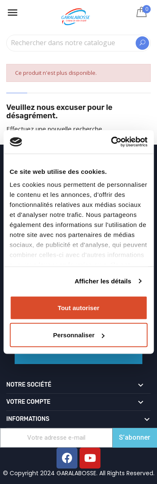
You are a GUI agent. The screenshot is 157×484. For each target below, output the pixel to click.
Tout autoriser (79, 307)
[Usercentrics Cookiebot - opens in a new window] (111, 142)
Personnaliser (79, 335)
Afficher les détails (103, 281)
